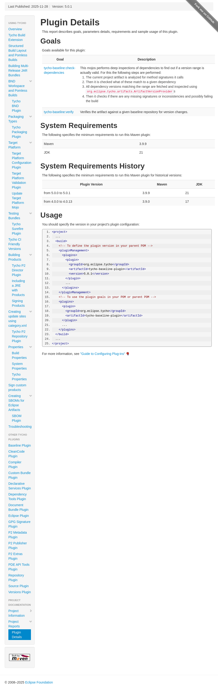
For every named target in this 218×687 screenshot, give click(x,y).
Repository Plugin (16, 577)
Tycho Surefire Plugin (17, 228)
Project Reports (20, 624)
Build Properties (19, 355)
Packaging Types (20, 119)
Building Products (20, 257)
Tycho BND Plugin (16, 105)
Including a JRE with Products (18, 288)
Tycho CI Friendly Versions (14, 244)
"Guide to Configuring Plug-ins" (102, 354)
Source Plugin (18, 586)
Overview (15, 29)
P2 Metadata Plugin (17, 535)
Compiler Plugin (14, 464)
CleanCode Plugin (16, 454)
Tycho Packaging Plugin (19, 131)
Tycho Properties (19, 377)
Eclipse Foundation (39, 682)
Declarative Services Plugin (19, 486)
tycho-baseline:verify (59, 112)
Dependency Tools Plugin (17, 496)
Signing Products (18, 303)
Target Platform (20, 145)
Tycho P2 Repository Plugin (19, 336)
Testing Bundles (20, 216)
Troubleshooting (20, 426)
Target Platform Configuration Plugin (21, 160)
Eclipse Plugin (18, 516)
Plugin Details (17, 634)
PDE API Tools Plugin (19, 567)
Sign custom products (17, 387)
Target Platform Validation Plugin (19, 180)
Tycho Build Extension (16, 37)
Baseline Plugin (19, 445)
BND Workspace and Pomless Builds (20, 88)
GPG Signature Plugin (19, 524)
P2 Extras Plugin (15, 556)
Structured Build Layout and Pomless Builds (17, 53)
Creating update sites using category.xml (20, 318)
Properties (20, 347)
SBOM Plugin (16, 418)
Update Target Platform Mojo (18, 200)
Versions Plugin (19, 592)
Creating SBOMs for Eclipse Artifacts (20, 403)
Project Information (20, 613)
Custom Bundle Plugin (19, 475)
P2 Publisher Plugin (17, 545)
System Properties (19, 366)
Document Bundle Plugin (18, 507)
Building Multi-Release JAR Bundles (18, 70)
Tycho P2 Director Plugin (18, 270)
